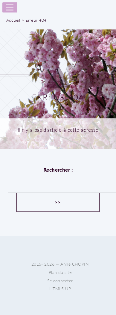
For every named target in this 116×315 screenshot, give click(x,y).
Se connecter (60, 280)
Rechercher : (58, 170)
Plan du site (60, 272)
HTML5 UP (60, 288)
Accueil (13, 20)
